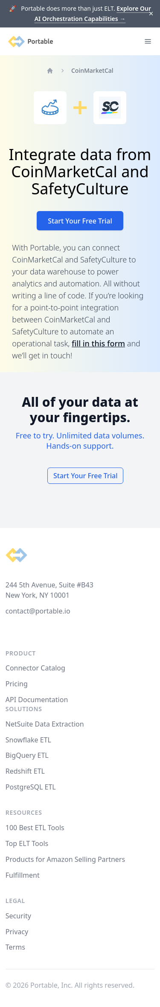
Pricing (17, 683)
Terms (15, 947)
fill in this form (98, 343)
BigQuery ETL (27, 755)
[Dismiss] (151, 14)
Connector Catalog (35, 668)
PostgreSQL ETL (31, 787)
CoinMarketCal (92, 70)
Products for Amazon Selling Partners (65, 859)
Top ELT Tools (27, 843)
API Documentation (37, 699)
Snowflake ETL (28, 740)
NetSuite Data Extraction (45, 724)
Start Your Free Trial (80, 221)
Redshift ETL (25, 771)
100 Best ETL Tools (35, 827)
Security (18, 916)
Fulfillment (23, 875)
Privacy (17, 931)
